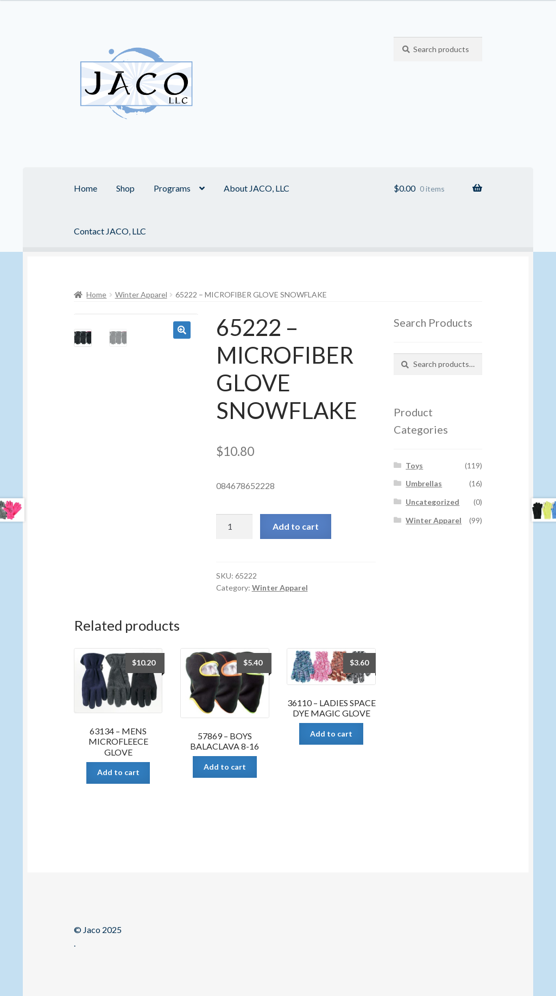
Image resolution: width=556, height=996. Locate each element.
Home (85, 188)
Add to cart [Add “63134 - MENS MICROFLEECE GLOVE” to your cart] (118, 772)
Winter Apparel (141, 294)
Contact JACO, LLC (110, 231)
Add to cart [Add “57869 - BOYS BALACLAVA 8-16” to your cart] (225, 766)
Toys (414, 465)
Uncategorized (432, 501)
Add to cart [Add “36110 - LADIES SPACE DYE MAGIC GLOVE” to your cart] (331, 733)
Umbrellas (424, 483)
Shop (125, 188)
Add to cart (296, 526)
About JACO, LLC (256, 188)
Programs (172, 188)
